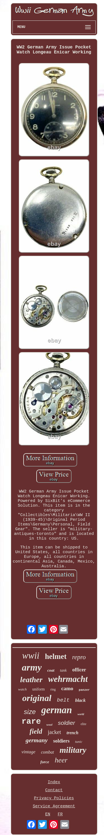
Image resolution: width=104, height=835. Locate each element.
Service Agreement (54, 806)
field (35, 731)
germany (36, 740)
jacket (54, 732)
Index (54, 782)
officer (79, 669)
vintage (28, 751)
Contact (54, 790)
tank (63, 670)
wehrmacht (68, 679)
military (73, 749)
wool (49, 724)
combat (47, 752)
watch (22, 689)
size (30, 711)
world (81, 714)
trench (72, 732)
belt (63, 700)
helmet (56, 656)
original (36, 698)
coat (50, 670)
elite (84, 724)
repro (79, 657)
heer (61, 760)
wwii (30, 656)
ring (52, 689)
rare (31, 721)
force (44, 762)
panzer (84, 690)
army (32, 667)
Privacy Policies (54, 798)
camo (67, 688)
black (80, 700)
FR (60, 814)
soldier (66, 723)
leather (31, 679)
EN (47, 814)
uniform (38, 689)
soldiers (61, 741)
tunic (78, 741)
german (56, 710)
